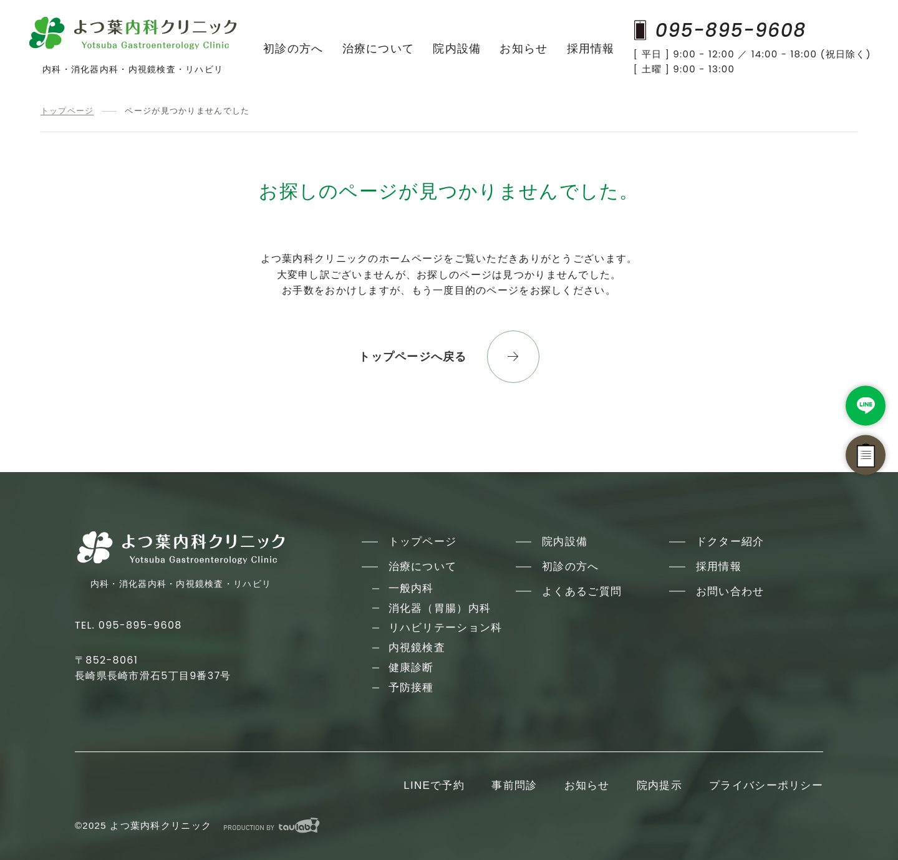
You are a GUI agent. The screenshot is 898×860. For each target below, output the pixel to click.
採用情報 (591, 48)
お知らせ (524, 48)
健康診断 (411, 667)
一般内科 (411, 588)
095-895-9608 (720, 30)
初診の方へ (293, 48)
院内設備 (457, 48)
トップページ (67, 110)
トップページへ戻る (413, 356)
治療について (378, 48)
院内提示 (659, 785)
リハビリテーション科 (446, 628)
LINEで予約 (434, 785)
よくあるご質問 (582, 591)
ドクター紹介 (730, 541)
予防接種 (411, 687)
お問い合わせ (730, 591)
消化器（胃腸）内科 (440, 608)
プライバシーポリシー (766, 785)
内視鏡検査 (417, 647)
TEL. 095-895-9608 (128, 625)
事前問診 (514, 785)
